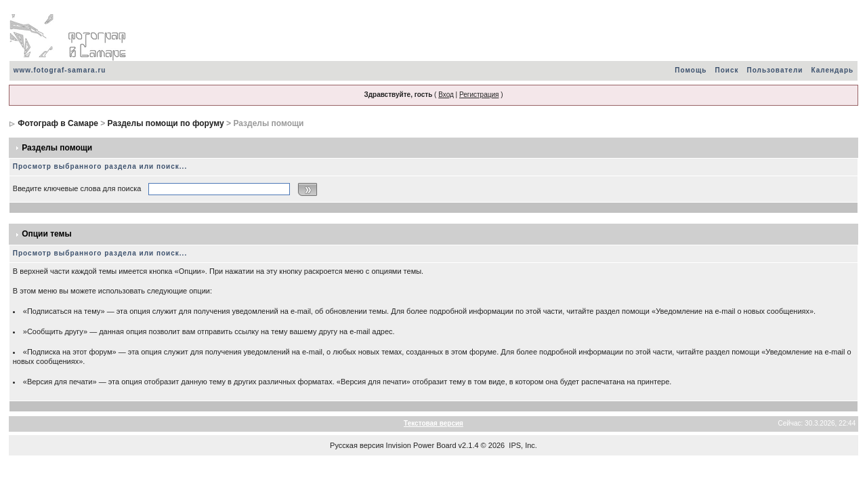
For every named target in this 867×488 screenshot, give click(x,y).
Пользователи (774, 70)
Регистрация (479, 94)
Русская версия (356, 445)
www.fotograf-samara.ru (60, 70)
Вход (446, 94)
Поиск (726, 70)
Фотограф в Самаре (58, 123)
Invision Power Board (421, 445)
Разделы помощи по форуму (166, 123)
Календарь (832, 70)
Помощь (690, 70)
